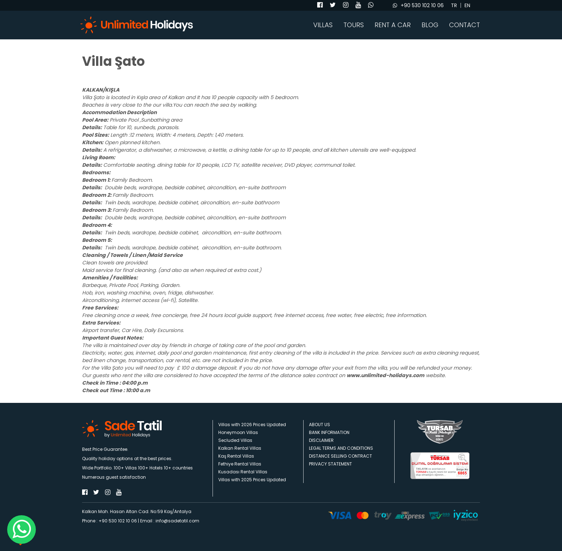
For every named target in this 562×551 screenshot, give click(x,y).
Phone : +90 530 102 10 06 (109, 521)
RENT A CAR (393, 25)
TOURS (353, 25)
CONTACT (464, 25)
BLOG (430, 25)
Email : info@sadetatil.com (169, 521)
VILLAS (323, 25)
